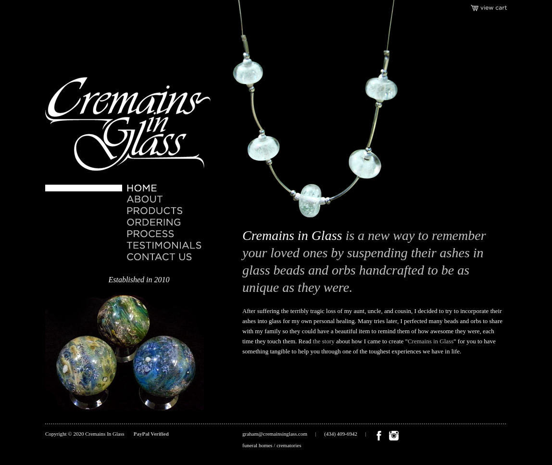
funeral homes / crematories (271, 445)
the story (324, 341)
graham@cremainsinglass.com (274, 434)
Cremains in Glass (430, 341)
